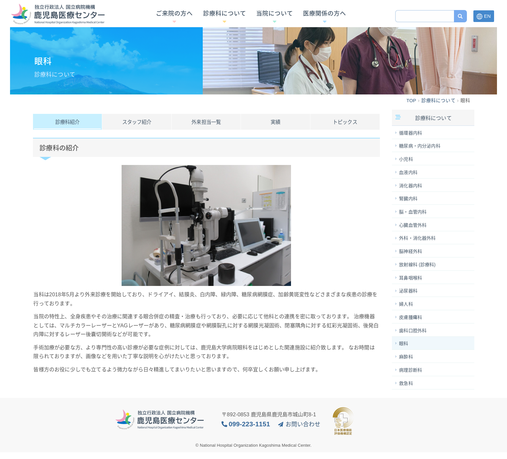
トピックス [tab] (345, 122)
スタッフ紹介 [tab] (137, 122)
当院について (274, 16)
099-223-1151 (249, 430)
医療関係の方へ (324, 16)
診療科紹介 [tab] (67, 122)
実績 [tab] (275, 122)
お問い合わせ (303, 431)
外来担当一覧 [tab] (206, 122)
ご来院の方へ (174, 16)
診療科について (224, 16)
